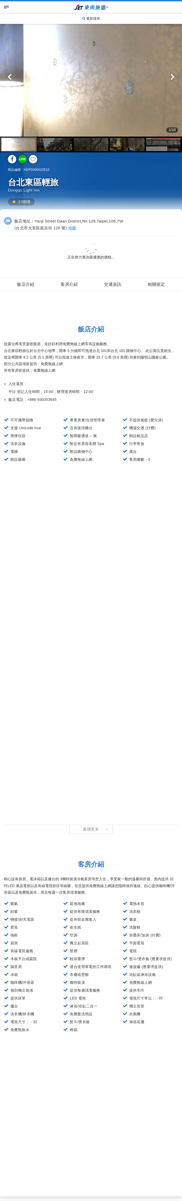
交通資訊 (112, 284)
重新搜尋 (91, 18)
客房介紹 (69, 284)
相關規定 (156, 284)
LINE (22, 159)
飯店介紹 (25, 284)
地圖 (72, 228)
